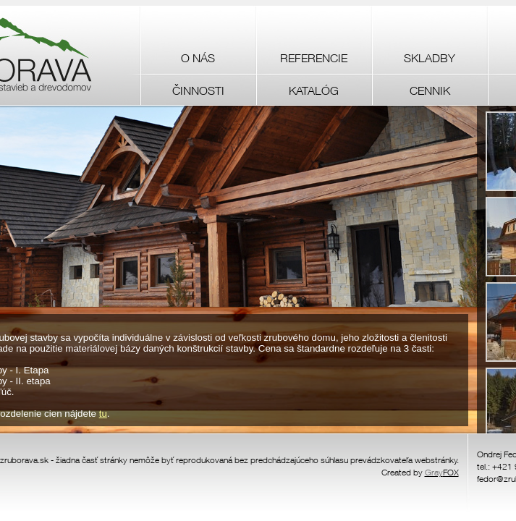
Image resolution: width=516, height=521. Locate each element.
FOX (442, 472)
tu (103, 413)
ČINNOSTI (198, 90)
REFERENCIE (313, 57)
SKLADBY (429, 57)
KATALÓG (314, 90)
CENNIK (430, 90)
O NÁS (198, 57)
